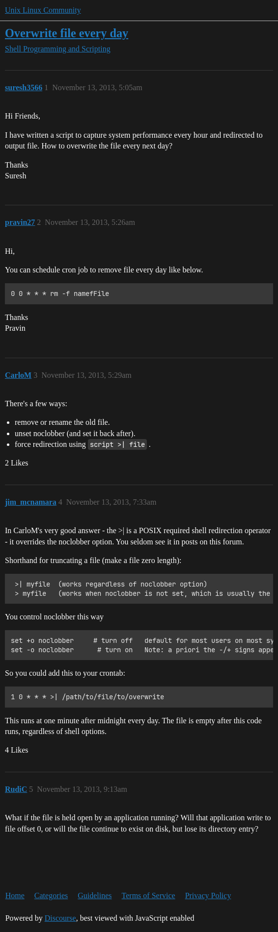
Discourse (60, 918)
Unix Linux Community (43, 10)
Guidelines (94, 895)
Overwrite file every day (66, 33)
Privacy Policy (208, 895)
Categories (51, 895)
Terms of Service (148, 895)
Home (15, 895)
